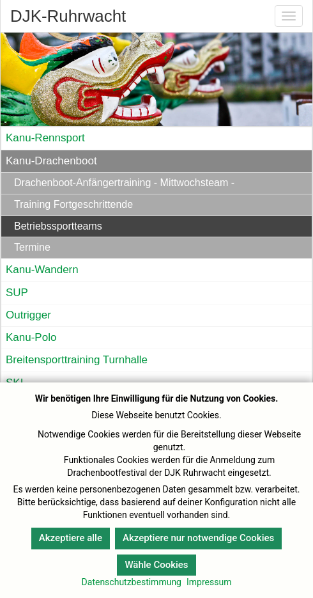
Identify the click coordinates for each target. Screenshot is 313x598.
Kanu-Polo (31, 337)
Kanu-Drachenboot (51, 161)
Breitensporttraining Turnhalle (77, 360)
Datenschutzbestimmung (131, 582)
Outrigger (28, 315)
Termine (32, 247)
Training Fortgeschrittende (73, 204)
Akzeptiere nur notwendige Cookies (198, 538)
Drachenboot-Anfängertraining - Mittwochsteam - (124, 182)
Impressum (209, 582)
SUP (17, 293)
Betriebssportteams (58, 226)
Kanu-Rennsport (45, 138)
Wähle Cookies (156, 564)
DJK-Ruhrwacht (68, 16)
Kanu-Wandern (42, 270)
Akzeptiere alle (70, 538)
